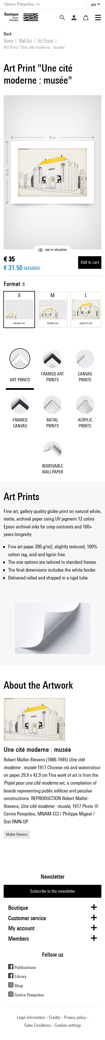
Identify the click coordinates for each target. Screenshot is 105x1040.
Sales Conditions (37, 1025)
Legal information (31, 1017)
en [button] (93, 4)
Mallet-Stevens (17, 834)
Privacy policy (75, 1017)
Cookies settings (68, 1025)
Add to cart (90, 262)
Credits (54, 1017)
